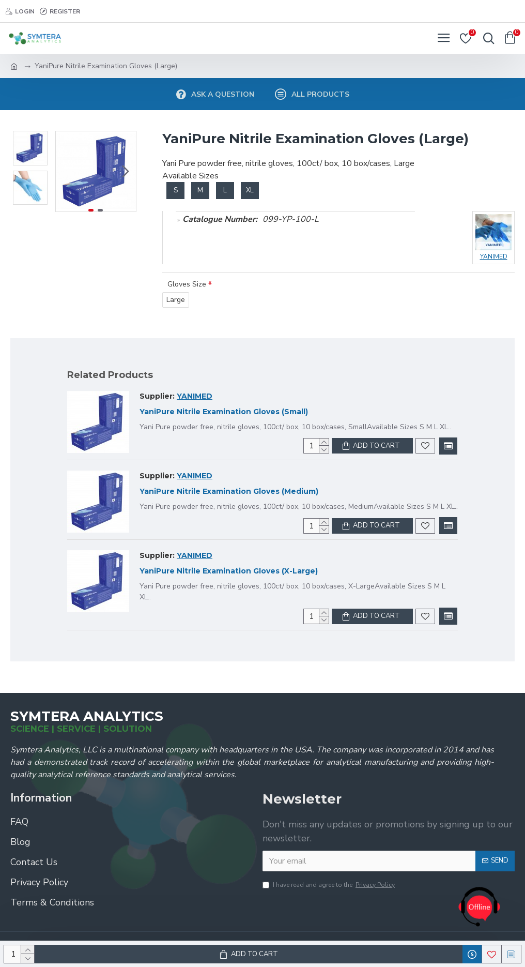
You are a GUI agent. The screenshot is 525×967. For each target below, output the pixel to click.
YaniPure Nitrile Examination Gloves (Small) (224, 411)
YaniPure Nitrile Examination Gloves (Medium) (229, 491)
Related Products (110, 375)
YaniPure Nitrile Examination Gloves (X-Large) (229, 571)
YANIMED (194, 396)
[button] (125, 171)
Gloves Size (186, 284)
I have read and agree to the (329, 884)
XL (250, 190)
